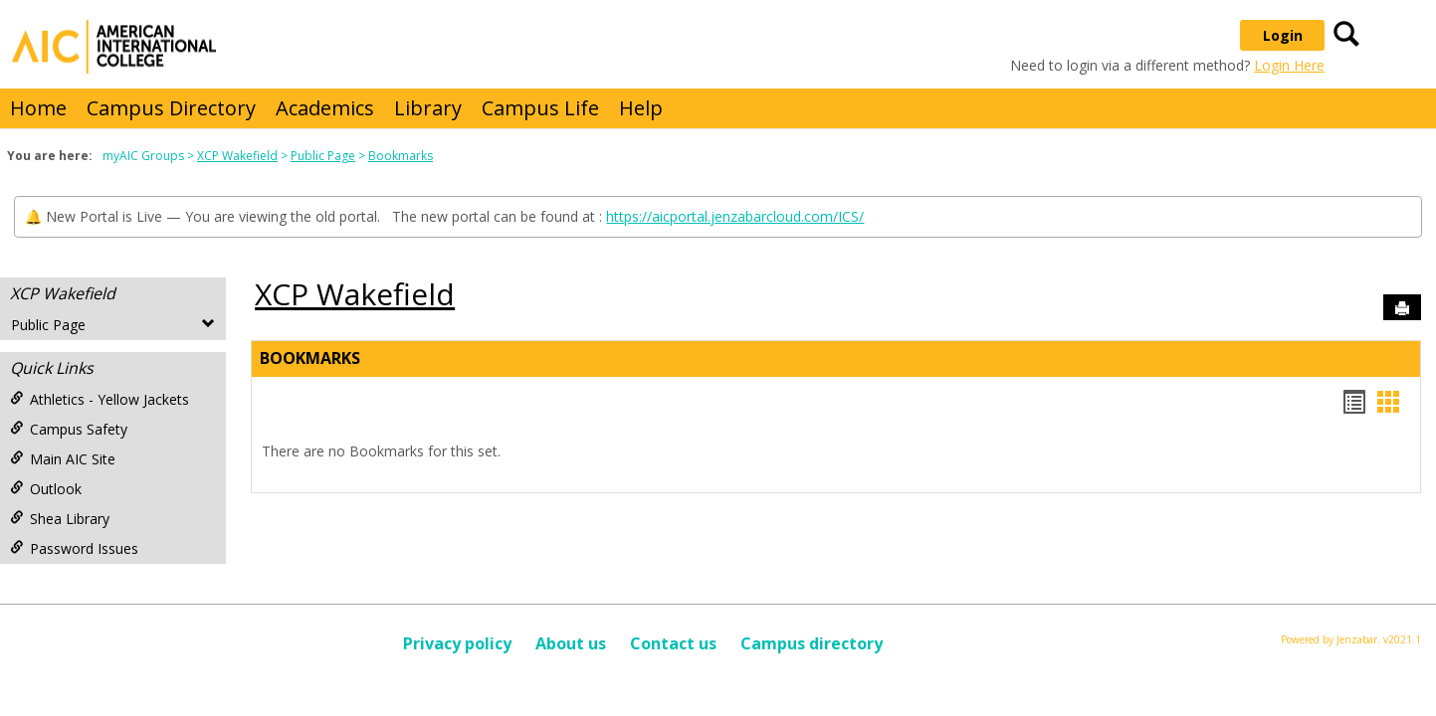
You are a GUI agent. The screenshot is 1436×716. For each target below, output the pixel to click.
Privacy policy (457, 643)
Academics (325, 107)
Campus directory (811, 643)
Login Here (1289, 65)
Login (1283, 35)
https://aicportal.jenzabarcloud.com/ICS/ (735, 216)
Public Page (323, 155)
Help (641, 107)
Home (38, 107)
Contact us (673, 643)
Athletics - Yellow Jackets (99, 399)
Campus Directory (171, 107)
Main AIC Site (62, 458)
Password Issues (74, 548)
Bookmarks (400, 155)
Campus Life (540, 107)
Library (428, 107)
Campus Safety (68, 429)
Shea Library (59, 518)
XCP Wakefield (237, 155)
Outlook (46, 488)
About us (570, 643)
